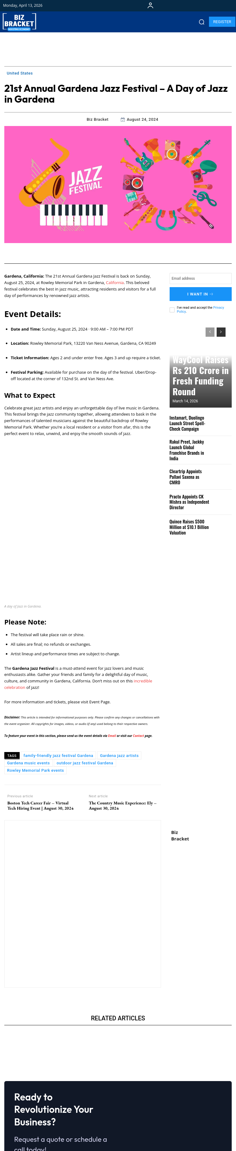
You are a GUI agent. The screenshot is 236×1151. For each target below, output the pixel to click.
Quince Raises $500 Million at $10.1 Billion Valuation (187, 521)
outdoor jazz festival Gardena (85, 694)
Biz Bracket (97, 119)
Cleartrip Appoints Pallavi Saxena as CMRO (189, 470)
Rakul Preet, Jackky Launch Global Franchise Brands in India (188, 445)
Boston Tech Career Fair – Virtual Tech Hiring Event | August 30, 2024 (40, 737)
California (115, 282)
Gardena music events (28, 694)
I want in (201, 292)
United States (20, 73)
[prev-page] (210, 329)
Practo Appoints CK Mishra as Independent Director (187, 495)
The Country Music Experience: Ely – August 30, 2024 (123, 737)
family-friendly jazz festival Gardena (58, 687)
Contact (138, 667)
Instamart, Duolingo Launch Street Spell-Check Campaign (190, 420)
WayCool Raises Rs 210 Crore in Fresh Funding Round (195, 384)
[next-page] (221, 329)
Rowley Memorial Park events (35, 701)
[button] (201, 21)
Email (112, 667)
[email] (201, 278)
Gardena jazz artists (119, 687)
